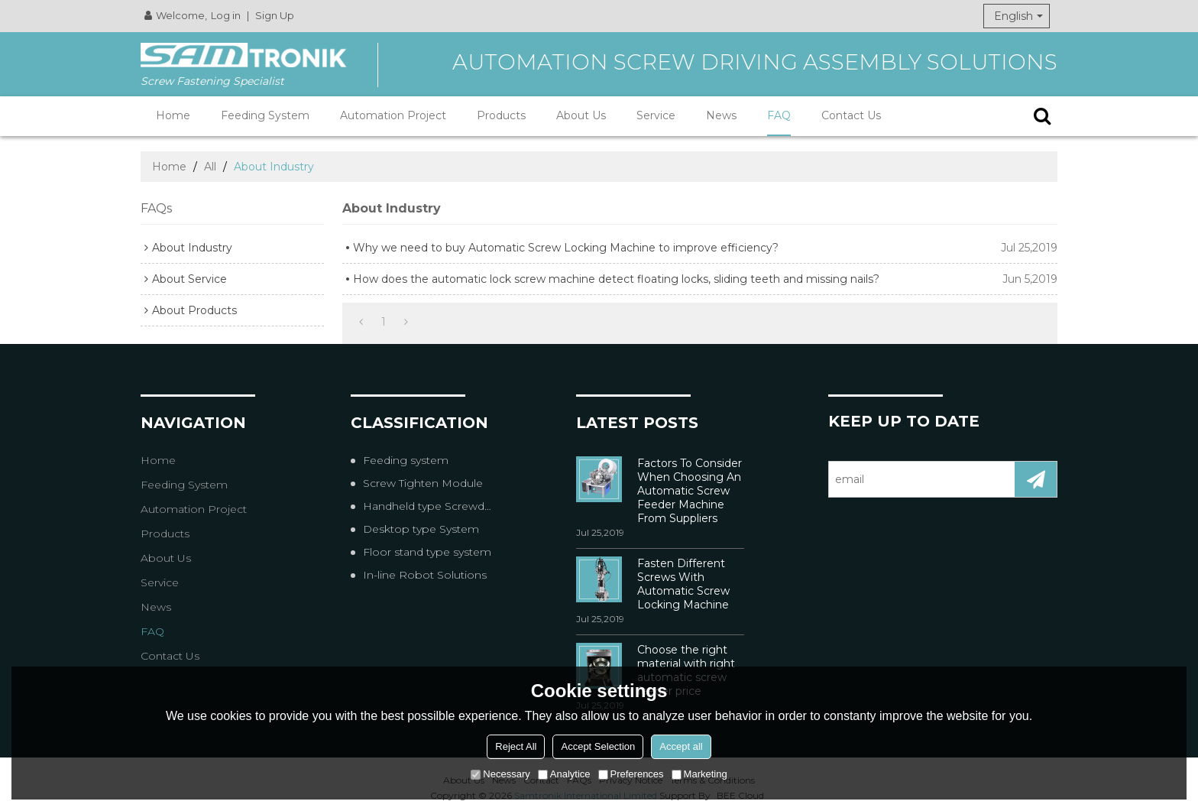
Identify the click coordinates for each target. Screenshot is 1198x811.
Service (655, 115)
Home (173, 115)
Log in (226, 15)
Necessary (500, 774)
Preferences (631, 774)
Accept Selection (598, 746)
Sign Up (274, 15)
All (210, 167)
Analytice (564, 774)
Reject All (515, 746)
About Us (581, 115)
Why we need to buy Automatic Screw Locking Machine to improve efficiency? (566, 248)
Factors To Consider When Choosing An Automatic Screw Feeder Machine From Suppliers (689, 490)
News (721, 115)
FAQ (779, 115)
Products (501, 115)
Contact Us (851, 115)
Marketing (699, 774)
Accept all (680, 746)
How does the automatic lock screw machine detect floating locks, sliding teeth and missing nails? (616, 279)
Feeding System (265, 115)
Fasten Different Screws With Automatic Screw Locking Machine (683, 583)
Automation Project (393, 115)
